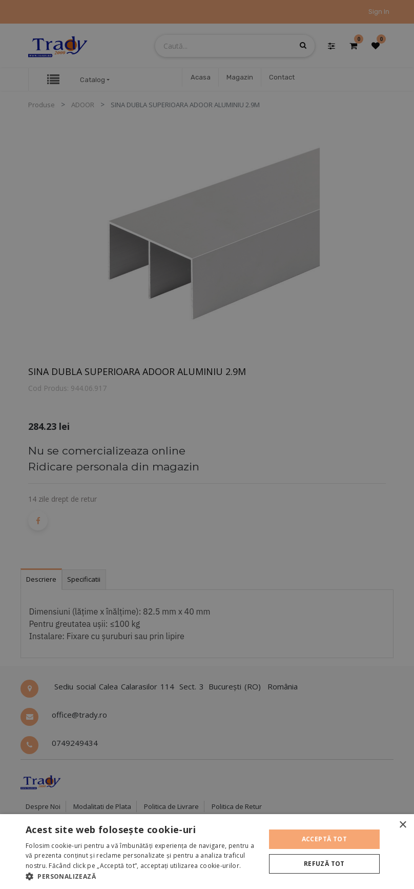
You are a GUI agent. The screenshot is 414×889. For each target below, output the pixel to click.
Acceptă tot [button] (324, 839)
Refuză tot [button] (324, 863)
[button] (142, 876)
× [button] (402, 825)
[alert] (207, 444)
